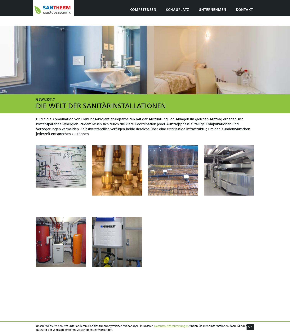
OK (250, 327)
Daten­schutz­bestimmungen (171, 326)
